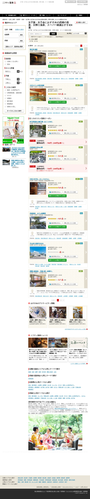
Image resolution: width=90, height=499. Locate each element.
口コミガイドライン (68, 487)
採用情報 (85, 491)
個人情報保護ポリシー (40, 491)
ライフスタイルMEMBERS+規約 (74, 491)
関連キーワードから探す (10, 484)
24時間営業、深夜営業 (14, 93)
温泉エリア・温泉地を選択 (14, 46)
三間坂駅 (37, 80)
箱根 (25, 480)
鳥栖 (29, 372)
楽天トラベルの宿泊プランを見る (57, 66)
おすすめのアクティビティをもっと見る (75, 329)
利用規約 (63, 491)
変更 (21, 35)
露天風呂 (34, 385)
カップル (54, 385)
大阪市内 (49, 482)
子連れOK (78, 387)
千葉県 (30, 478)
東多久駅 (42, 266)
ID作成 (86, 4)
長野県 (58, 478)
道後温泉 (54, 480)
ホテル (56, 387)
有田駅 (75, 296)
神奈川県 (20, 478)
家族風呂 (30, 389)
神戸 (66, 482)
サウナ (60, 385)
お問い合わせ (84, 487)
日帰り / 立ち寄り (12, 61)
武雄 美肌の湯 (56, 78)
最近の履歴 (82, 1)
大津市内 (61, 482)
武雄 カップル (64, 78)
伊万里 (44, 372)
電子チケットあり (36, 36)
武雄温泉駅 (71, 78)
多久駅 (79, 264)
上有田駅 (65, 296)
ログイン (79, 4)
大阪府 (49, 478)
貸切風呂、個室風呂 (34, 387)
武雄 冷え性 (64, 113)
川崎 (22, 482)
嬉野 (36, 372)
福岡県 (68, 478)
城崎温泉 (35, 480)
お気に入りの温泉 (70, 1)
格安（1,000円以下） (69, 385)
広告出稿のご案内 (56, 487)
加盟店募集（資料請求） (43, 487)
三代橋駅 (80, 296)
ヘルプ (77, 487)
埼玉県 (26, 478)
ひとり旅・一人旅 (69, 387)
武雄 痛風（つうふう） (62, 264)
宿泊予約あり (59, 36)
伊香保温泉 (48, 480)
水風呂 (60, 398)
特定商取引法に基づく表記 (53, 491)
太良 (55, 372)
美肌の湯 (60, 387)
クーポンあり (48, 36)
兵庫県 (35, 478)
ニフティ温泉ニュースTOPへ (78, 363)
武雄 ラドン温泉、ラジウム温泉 (42, 264)
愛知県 (63, 478)
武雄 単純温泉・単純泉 (40, 78)
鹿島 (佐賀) (50, 372)
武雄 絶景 (59, 238)
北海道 (54, 478)
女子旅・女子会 (45, 387)
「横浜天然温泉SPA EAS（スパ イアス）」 (66, 408)
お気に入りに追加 (71, 62)
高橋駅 (76, 78)
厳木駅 (47, 266)
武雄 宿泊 (49, 78)
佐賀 (33, 372)
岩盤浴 (9, 98)
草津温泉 (20, 480)
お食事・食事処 (42, 385)
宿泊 (29, 385)
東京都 (44, 478)
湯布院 (66, 480)
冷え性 (49, 385)
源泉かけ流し (11, 106)
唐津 (40, 372)
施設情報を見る (55, 62)
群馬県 (40, 478)
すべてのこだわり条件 (14, 111)
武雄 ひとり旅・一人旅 (61, 206)
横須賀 (26, 482)
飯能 (40, 482)
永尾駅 (81, 78)
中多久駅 (37, 266)
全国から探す (19, 29)
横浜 (19, 482)
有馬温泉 (29, 480)
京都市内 (55, 482)
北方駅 (36, 208)
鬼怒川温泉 (72, 480)
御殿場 (44, 482)
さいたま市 (35, 482)
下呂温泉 (41, 480)
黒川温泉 (60, 480)
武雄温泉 (30, 378)
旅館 (51, 387)
